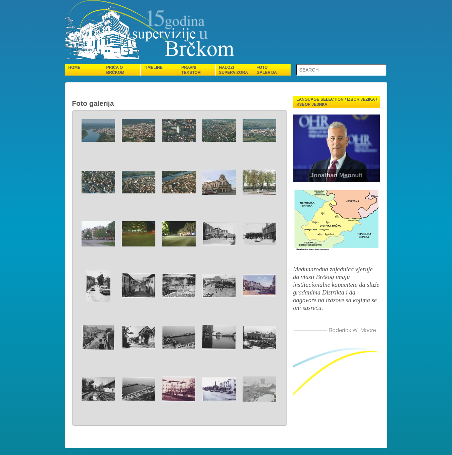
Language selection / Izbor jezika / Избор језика (336, 102)
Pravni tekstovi (192, 70)
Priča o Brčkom (115, 70)
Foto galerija (267, 70)
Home (74, 67)
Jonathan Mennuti (336, 175)
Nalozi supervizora (233, 70)
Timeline (153, 67)
